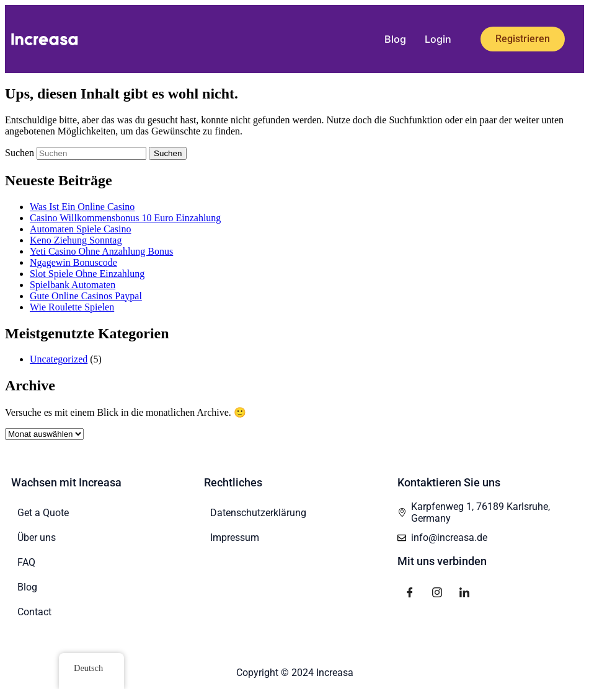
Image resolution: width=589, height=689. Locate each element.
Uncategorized (58, 359)
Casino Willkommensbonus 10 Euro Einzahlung (125, 218)
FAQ (26, 562)
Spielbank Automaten (72, 284)
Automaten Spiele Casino (80, 229)
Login (438, 39)
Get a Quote (43, 513)
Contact (34, 612)
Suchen (19, 152)
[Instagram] (437, 591)
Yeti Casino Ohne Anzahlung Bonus (101, 251)
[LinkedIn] (464, 591)
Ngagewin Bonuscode (73, 262)
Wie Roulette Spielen (72, 307)
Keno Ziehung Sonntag (76, 240)
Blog (395, 39)
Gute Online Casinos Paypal (86, 296)
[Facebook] (410, 591)
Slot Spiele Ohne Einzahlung (87, 273)
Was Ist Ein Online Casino (82, 206)
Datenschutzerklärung (258, 513)
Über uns (36, 537)
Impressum (234, 537)
